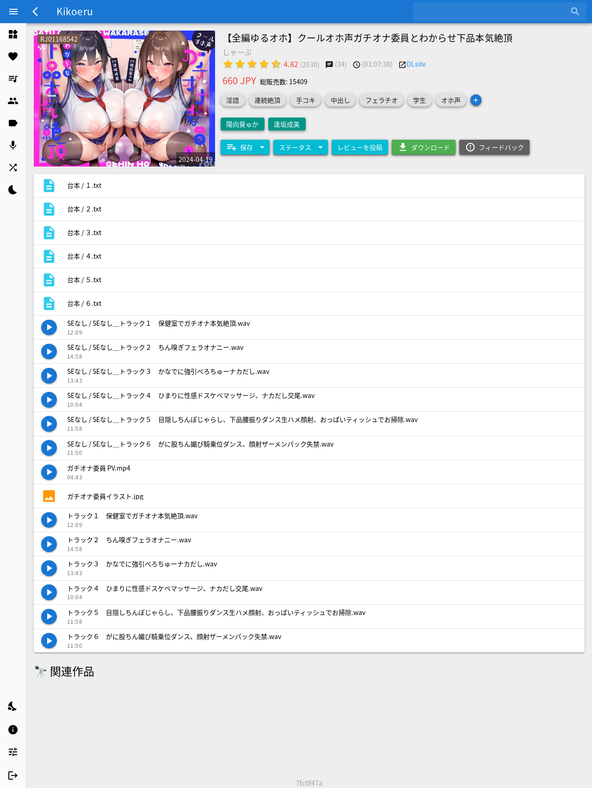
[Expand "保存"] (245, 147)
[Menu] (13, 11)
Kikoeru (74, 11)
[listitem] (13, 34)
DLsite (416, 63)
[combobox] (493, 11)
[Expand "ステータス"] (300, 147)
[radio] (228, 63)
